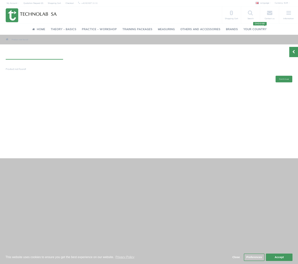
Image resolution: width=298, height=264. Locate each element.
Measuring (166, 29)
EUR (282, 3)
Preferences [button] (254, 257)
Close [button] (236, 257)
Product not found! (20, 39)
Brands (232, 29)
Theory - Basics (63, 29)
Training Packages (137, 29)
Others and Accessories (200, 29)
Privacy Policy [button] (124, 257)
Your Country (255, 27)
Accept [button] (279, 257)
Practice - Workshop (99, 29)
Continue (284, 79)
